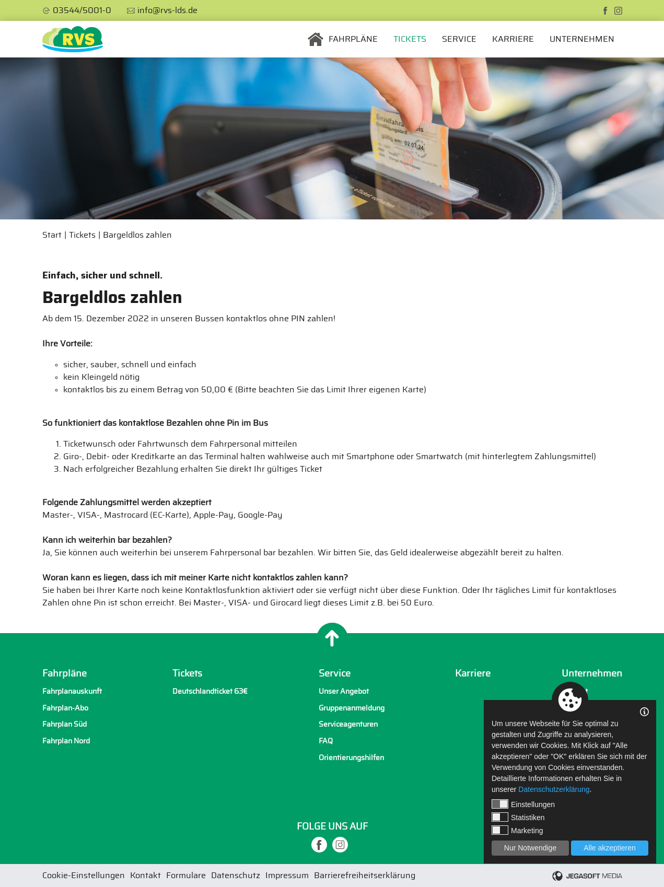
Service (459, 39)
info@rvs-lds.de (167, 10)
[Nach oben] (332, 638)
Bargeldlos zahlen (137, 235)
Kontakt (575, 691)
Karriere (513, 39)
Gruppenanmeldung (352, 708)
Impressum (287, 875)
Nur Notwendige (530, 848)
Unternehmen (582, 39)
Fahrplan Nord (66, 741)
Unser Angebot (344, 691)
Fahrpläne (353, 39)
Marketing (517, 830)
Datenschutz (235, 875)
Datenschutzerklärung (553, 789)
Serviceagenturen (348, 724)
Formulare (186, 875)
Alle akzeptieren (610, 848)
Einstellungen (523, 804)
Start (52, 235)
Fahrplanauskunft (72, 691)
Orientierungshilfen (351, 758)
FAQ (326, 741)
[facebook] (605, 11)
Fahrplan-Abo (65, 708)
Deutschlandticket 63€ (210, 691)
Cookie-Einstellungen (83, 875)
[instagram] (618, 11)
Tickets (409, 39)
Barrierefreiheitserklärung (364, 875)
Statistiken (518, 817)
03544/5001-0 (82, 10)
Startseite (315, 39)
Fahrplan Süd (64, 724)
